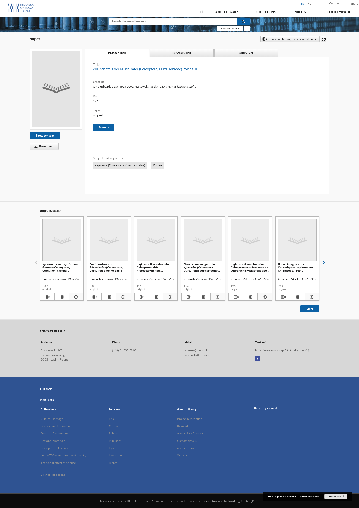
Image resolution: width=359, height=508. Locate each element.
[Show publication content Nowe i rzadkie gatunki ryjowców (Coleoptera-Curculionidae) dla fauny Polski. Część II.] (203, 297)
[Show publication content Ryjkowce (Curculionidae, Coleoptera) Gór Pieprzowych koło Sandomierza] (156, 297)
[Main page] (201, 12)
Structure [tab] (246, 52)
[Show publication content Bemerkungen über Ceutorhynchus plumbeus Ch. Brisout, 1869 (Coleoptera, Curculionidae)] (297, 297)
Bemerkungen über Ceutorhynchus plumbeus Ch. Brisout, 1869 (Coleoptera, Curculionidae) (296, 267)
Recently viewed (337, 12)
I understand (336, 496)
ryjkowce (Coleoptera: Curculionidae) (120, 165)
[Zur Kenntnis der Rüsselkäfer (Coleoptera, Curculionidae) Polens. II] (56, 89)
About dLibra (185, 448)
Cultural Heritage (52, 419)
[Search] (243, 21)
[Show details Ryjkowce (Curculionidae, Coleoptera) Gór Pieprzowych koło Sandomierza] (170, 297)
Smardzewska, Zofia (182, 87)
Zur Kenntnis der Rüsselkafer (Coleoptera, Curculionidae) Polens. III (107, 267)
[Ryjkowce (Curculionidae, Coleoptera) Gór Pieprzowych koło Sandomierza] (156, 240)
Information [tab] (181, 52)
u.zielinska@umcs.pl (197, 355)
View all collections (53, 475)
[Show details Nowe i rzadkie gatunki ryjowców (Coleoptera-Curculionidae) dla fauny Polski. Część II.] (217, 297)
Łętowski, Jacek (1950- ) (151, 87)
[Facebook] (257, 359)
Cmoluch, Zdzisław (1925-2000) (113, 87)
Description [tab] (117, 52)
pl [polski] (309, 3)
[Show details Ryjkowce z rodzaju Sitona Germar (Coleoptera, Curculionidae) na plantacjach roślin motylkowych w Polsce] (76, 297)
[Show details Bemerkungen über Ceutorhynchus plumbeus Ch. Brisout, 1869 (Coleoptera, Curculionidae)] (311, 297)
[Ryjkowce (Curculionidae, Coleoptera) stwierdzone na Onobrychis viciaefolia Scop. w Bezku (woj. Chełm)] (250, 240)
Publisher (115, 441)
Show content (45, 135)
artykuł (98, 115)
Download (43, 146)
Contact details (187, 441)
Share (354, 3)
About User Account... (191, 433)
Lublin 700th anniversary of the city (63, 455)
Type (112, 448)
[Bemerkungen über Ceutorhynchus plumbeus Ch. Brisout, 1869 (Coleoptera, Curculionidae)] (297, 240)
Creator (114, 426)
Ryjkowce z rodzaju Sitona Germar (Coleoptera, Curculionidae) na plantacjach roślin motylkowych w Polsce (60, 267)
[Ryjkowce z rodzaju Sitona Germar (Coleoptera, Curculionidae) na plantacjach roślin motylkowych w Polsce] (62, 240)
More (309, 309)
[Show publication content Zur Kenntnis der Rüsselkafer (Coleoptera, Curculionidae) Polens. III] (109, 297)
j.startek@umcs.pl (195, 350)
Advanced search (229, 28)
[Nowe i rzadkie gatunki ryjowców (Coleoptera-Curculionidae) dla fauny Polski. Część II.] (203, 240)
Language (115, 455)
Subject (114, 433)
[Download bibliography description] (47, 297)
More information (309, 496)
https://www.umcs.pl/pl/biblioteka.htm (282, 350)
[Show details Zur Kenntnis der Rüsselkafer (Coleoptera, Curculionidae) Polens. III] (123, 297)
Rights (113, 463)
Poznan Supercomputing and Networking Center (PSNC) (222, 501)
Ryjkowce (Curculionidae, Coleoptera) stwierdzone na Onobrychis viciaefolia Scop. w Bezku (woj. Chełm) (250, 267)
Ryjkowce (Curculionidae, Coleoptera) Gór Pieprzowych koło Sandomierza (154, 267)
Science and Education (55, 426)
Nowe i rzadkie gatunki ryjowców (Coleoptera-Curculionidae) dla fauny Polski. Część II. (201, 267)
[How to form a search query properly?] (247, 28)
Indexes (300, 12)
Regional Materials (53, 441)
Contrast (335, 3)
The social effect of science (58, 463)
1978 (96, 101)
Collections (266, 12)
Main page (47, 399)
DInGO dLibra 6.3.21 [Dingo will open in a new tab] (141, 501)
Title (112, 419)
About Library (226, 12)
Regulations (184, 426)
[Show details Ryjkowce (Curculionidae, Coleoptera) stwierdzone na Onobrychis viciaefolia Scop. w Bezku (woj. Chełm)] (264, 297)
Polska (157, 165)
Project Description (189, 419)
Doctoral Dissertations (55, 433)
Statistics (183, 455)
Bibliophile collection (54, 448)
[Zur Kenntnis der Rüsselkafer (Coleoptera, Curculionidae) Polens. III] (109, 240)
